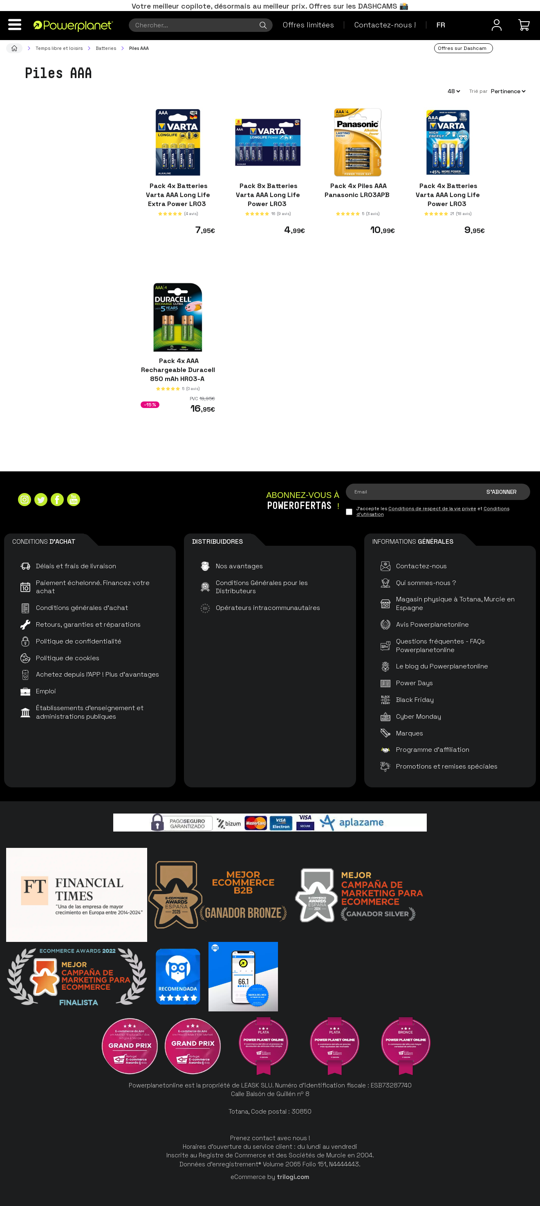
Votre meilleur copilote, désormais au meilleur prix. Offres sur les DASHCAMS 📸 (270, 6)
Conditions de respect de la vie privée (432, 508)
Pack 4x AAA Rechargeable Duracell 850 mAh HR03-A (178, 369)
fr (441, 24)
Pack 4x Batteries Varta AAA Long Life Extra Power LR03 (178, 195)
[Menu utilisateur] (497, 25)
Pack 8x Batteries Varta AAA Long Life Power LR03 (268, 195)
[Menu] (14, 24)
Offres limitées (308, 24)
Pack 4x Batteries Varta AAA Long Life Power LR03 (448, 195)
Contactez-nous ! (385, 24)
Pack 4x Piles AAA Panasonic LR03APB (358, 190)
